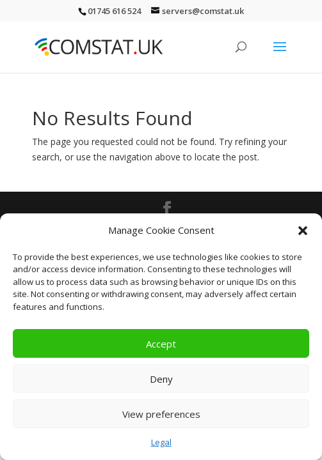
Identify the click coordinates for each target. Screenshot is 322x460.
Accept (161, 343)
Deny (161, 378)
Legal (161, 442)
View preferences (161, 414)
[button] (302, 230)
